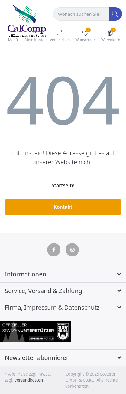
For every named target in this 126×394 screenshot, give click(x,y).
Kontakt (62, 207)
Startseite (63, 185)
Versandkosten (29, 380)
